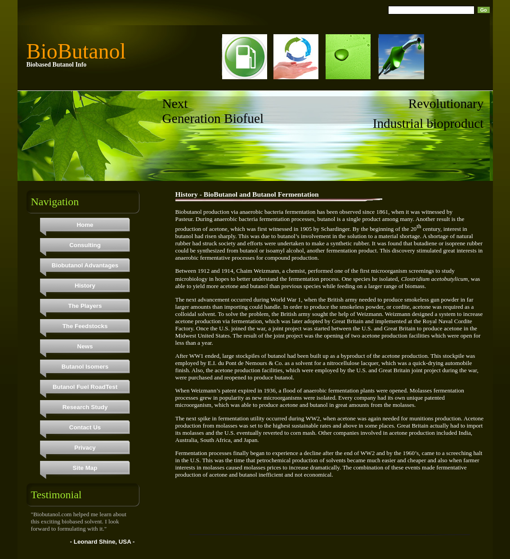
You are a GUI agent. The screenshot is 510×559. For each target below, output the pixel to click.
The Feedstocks (85, 326)
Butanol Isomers (85, 366)
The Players (85, 305)
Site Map (85, 467)
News (85, 346)
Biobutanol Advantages (85, 265)
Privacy (84, 447)
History (85, 285)
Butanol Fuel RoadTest (85, 386)
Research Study (85, 407)
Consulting (85, 245)
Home (84, 224)
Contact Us (85, 427)
